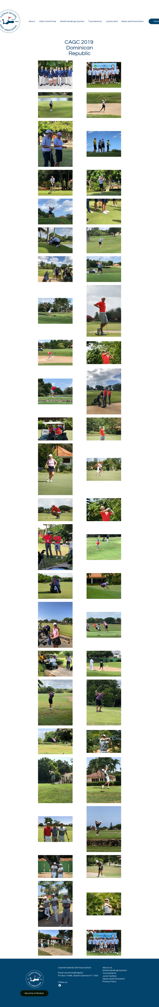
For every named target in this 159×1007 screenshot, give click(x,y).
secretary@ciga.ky (73, 973)
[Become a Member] (34, 993)
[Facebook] (59, 985)
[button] (32, 21)
